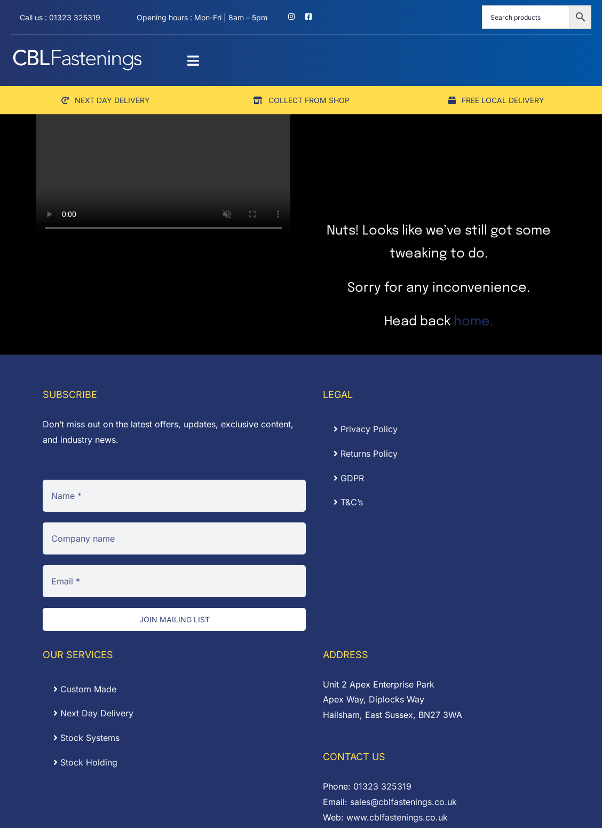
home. (473, 322)
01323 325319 (382, 786)
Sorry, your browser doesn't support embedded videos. (163, 176)
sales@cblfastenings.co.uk (403, 801)
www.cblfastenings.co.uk (397, 817)
